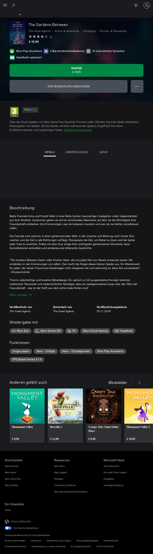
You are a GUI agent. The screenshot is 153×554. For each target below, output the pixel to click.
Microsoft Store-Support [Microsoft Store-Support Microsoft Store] (115, 472)
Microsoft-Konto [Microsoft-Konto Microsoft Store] (111, 466)
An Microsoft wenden (15, 540)
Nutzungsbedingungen (87, 540)
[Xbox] (10, 14)
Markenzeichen (111, 540)
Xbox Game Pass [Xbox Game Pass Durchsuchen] (13, 478)
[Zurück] (131, 382)
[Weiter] (139, 382)
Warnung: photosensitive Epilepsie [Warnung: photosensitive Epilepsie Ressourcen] (70, 491)
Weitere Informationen (78, 130)
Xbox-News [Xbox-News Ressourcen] (59, 466)
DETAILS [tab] (50, 152)
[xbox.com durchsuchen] (14, 5)
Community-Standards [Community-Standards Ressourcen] (65, 485)
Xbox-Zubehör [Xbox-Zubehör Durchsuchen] (11, 485)
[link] (27, 416)
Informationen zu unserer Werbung (48, 546)
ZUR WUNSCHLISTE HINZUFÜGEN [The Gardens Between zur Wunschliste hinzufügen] (69, 86)
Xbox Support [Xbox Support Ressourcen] (60, 472)
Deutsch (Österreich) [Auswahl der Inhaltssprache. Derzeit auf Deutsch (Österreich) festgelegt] (21, 521)
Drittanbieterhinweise (15, 546)
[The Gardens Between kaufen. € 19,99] (76, 70)
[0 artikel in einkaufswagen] (137, 5)
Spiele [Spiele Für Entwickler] (8, 510)
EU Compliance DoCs (81, 546)
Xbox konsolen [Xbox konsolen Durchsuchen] (12, 466)
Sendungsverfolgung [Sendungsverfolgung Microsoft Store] (113, 485)
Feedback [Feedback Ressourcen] (58, 478)
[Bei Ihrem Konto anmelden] (146, 5)
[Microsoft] (76, 3)
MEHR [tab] (103, 152)
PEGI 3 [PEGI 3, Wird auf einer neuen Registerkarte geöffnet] (30, 110)
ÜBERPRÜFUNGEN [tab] (76, 152)
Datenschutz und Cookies (59, 540)
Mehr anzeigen (21, 295)
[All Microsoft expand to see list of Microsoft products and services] (5, 5)
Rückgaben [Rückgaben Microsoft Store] (109, 478)
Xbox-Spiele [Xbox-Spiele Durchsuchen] (10, 472)
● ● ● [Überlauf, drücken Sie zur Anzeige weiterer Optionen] (137, 86)
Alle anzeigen (117, 382)
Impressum (36, 540)
